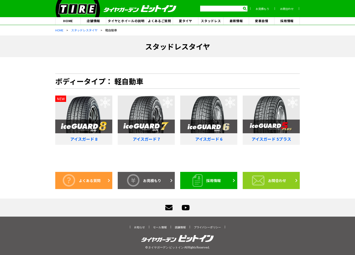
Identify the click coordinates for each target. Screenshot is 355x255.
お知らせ (139, 227)
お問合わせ (287, 9)
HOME (68, 21)
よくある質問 (82, 180)
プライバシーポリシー (207, 227)
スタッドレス (211, 21)
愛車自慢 (261, 21)
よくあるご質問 (159, 21)
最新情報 (236, 21)
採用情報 (287, 21)
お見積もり (263, 9)
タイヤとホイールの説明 (126, 21)
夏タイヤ (185, 21)
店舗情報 (93, 21)
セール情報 (160, 227)
